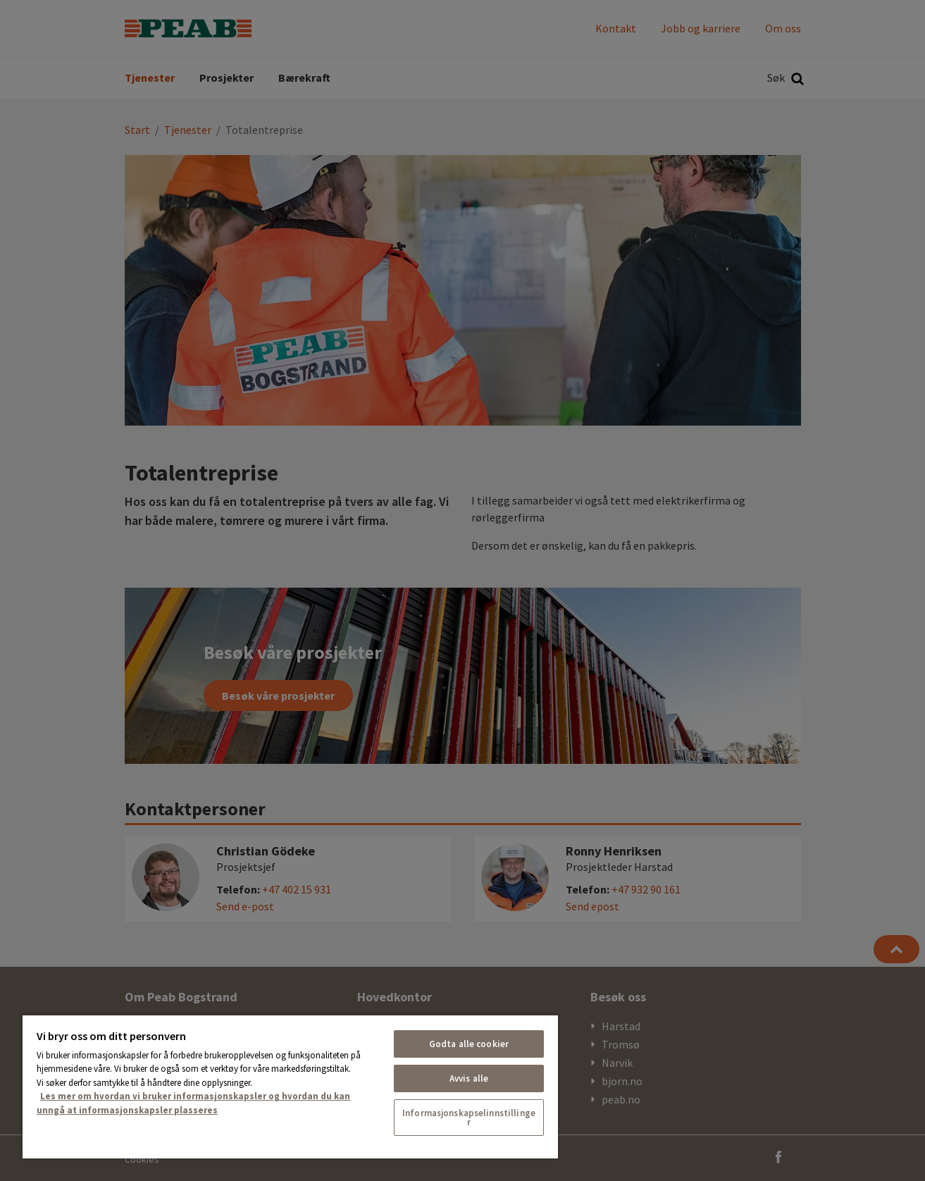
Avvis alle (468, 1078)
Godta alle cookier (469, 1044)
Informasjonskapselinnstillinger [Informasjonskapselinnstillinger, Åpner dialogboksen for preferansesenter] (468, 1117)
